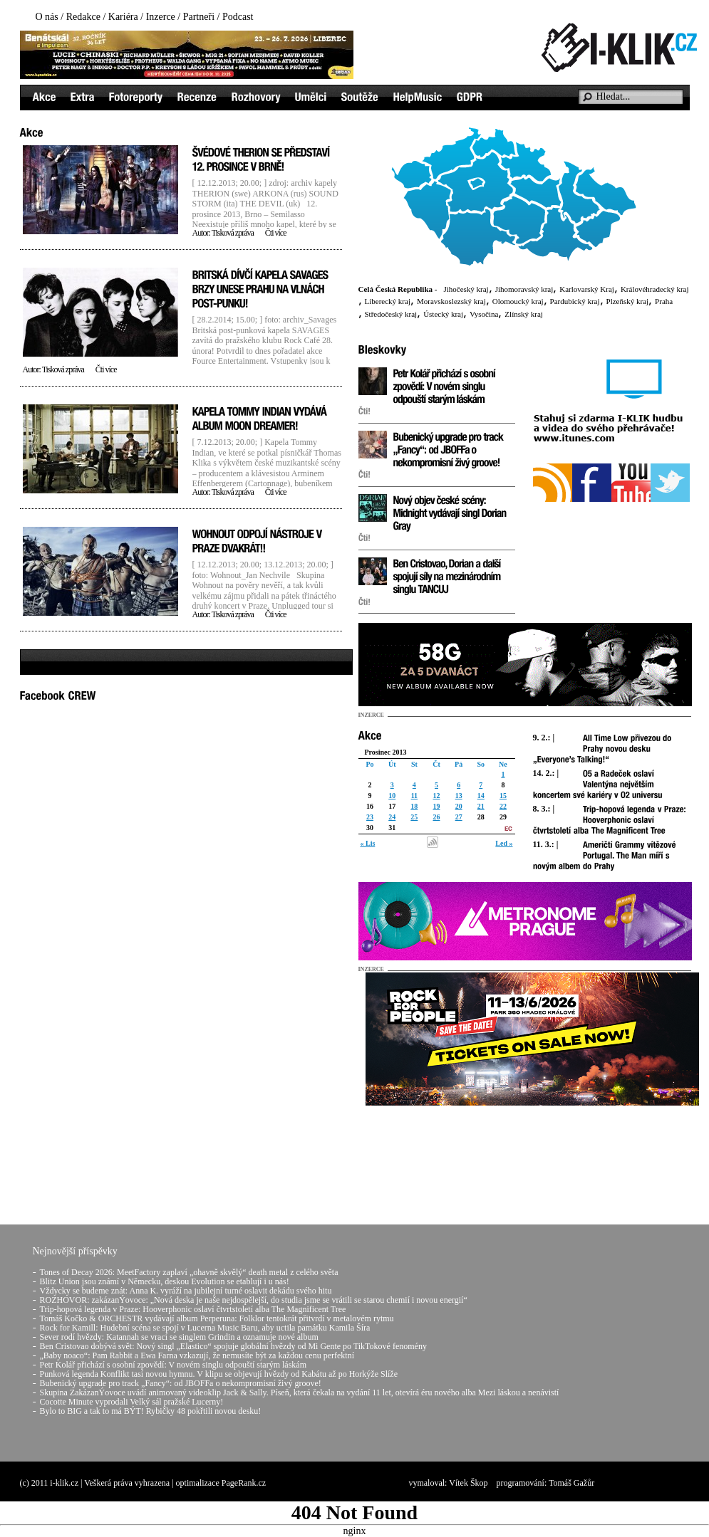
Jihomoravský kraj (524, 289)
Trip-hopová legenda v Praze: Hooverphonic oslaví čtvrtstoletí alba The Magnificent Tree (193, 1309)
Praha (664, 301)
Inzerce (160, 16)
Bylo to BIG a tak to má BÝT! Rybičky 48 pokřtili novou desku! (151, 1411)
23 (369, 817)
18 (414, 806)
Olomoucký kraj (518, 301)
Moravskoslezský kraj (451, 301)
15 (503, 795)
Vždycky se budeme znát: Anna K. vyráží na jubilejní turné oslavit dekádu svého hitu (186, 1291)
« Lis (368, 843)
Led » (503, 843)
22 (503, 806)
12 (436, 795)
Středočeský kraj (391, 314)
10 (391, 795)
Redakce (83, 16)
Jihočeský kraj (465, 289)
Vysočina (484, 314)
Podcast (238, 16)
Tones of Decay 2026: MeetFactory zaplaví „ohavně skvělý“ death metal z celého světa (189, 1272)
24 (391, 817)
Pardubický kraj (575, 301)
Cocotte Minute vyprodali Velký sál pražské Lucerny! (132, 1402)
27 (458, 817)
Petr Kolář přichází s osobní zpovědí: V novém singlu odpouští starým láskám (173, 1365)
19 (436, 806)
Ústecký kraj (443, 314)
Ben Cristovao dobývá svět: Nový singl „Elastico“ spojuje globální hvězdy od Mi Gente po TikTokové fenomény (233, 1346)
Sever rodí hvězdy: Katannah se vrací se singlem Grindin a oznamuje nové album (179, 1337)
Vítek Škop (468, 1483)
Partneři (198, 16)
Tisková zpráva (233, 233)
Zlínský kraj (523, 314)
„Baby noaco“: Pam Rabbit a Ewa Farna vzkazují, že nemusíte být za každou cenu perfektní (197, 1355)
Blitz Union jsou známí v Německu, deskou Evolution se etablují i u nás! (164, 1281)
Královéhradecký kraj (655, 289)
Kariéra (123, 16)
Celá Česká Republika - (398, 289)
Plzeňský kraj (627, 301)
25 (414, 817)
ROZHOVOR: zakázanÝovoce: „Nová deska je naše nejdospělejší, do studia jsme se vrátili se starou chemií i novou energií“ (253, 1300)
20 (458, 806)
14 (481, 795)
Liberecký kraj (387, 301)
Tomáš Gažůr (571, 1483)
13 (458, 795)
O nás (47, 16)
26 (436, 817)
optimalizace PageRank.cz (221, 1483)
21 (481, 806)
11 (414, 795)
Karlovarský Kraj (586, 289)
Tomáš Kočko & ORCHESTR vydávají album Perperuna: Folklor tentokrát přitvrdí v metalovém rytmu (217, 1318)
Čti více (275, 233)
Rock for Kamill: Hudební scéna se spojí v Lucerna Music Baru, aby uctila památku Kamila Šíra (205, 1328)
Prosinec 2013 (386, 752)
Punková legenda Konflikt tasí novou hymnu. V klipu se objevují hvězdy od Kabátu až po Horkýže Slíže (219, 1374)
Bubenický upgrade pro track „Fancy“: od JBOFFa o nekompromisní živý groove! (180, 1383)
